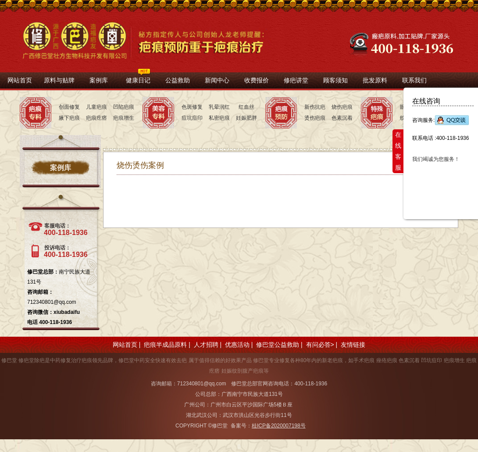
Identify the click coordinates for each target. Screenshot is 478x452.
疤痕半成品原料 (165, 344)
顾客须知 (335, 80)
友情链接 (353, 344)
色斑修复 (192, 107)
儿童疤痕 (96, 107)
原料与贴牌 (59, 80)
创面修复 (69, 107)
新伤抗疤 (314, 107)
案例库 (98, 80)
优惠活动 (237, 344)
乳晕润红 (219, 107)
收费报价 (256, 80)
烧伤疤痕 (342, 107)
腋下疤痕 (69, 118)
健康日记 (138, 80)
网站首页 (19, 80)
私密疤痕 (219, 118)
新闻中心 (217, 80)
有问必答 (318, 344)
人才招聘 (206, 344)
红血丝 (246, 107)
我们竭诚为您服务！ (436, 159)
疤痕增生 (123, 118)
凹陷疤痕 (123, 107)
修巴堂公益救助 (277, 344)
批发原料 (375, 80)
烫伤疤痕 (314, 118)
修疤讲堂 (296, 80)
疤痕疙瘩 (96, 118)
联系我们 (414, 80)
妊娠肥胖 (246, 118)
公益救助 (177, 80)
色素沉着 (342, 118)
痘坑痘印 (192, 118)
